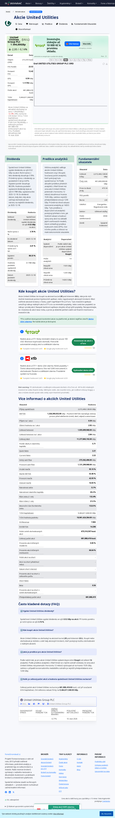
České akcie (63, 762)
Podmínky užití (100, 761)
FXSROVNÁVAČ (13, 3)
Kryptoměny (63, 759)
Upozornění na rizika (102, 771)
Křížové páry (63, 788)
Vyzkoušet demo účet (83, 370)
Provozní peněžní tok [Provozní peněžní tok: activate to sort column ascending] (88, 711)
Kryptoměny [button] (65, 3)
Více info (87, 44)
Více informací (58, 814)
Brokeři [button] (79, 3)
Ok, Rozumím (106, 814)
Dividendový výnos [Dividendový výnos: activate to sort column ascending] (26, 711)
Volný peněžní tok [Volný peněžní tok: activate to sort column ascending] (41, 711)
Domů (8, 12)
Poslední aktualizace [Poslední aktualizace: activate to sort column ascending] (73, 711)
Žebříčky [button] (50, 3)
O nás (79, 759)
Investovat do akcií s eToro (83, 342)
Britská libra (63, 780)
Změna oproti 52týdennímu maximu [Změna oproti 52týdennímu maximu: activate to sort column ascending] (57, 712)
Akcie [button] (27, 3)
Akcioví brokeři (46, 762)
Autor (79, 766)
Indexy (61, 773)
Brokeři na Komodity (48, 772)
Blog (78, 770)
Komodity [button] (91, 3)
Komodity (62, 770)
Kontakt (80, 762)
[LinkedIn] (10, 792)
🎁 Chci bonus (72, 44)
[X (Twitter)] (13, 792)
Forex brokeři (46, 776)
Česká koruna (64, 784)
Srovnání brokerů (47, 759)
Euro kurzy (62, 777)
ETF (60, 791)
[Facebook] (6, 792)
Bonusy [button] (38, 3)
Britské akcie (20, 12)
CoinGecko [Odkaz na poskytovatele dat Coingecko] (106, 801)
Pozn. (102, 56)
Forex (61, 766)
